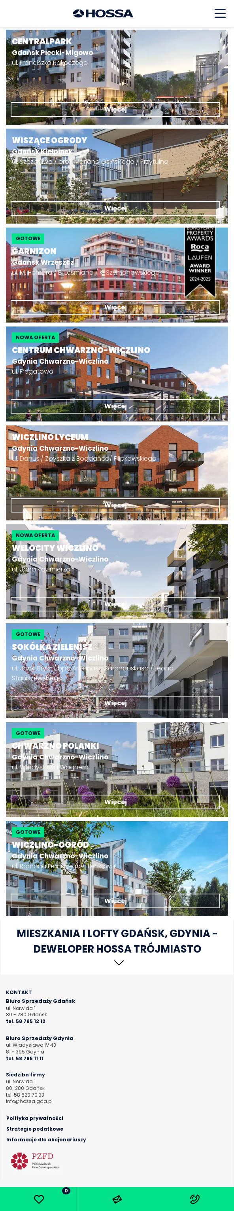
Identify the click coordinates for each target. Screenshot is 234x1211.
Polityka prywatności (34, 1118)
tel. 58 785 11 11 (24, 1058)
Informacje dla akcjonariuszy (46, 1140)
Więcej (115, 109)
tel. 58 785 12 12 (25, 1021)
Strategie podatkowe (34, 1129)
